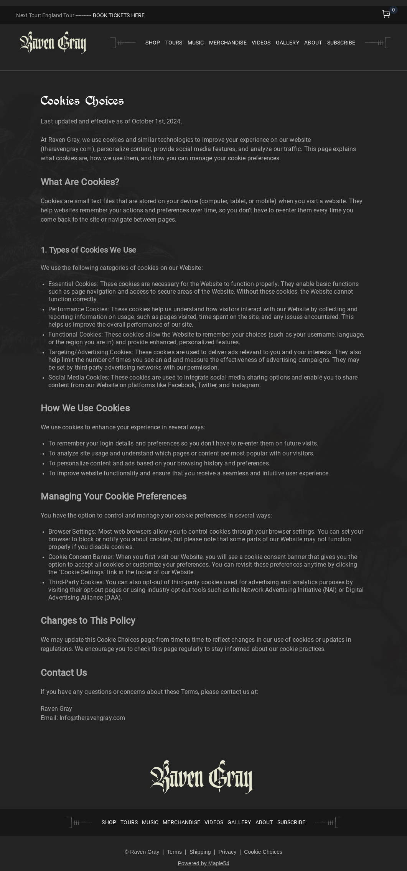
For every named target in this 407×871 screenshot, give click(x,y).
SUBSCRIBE (341, 42)
